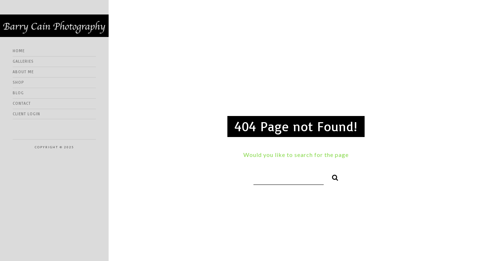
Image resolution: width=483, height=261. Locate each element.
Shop (18, 82)
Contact (22, 103)
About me (23, 71)
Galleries (23, 61)
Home (19, 50)
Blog (18, 92)
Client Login (26, 113)
